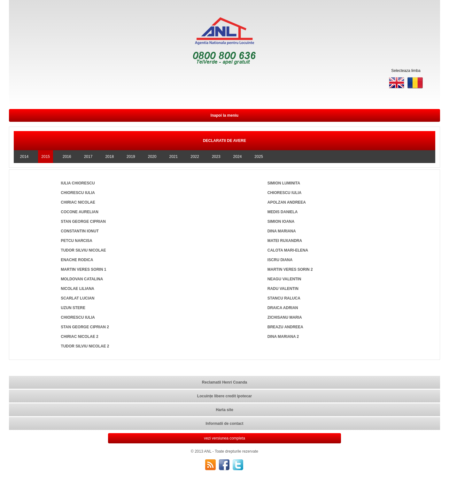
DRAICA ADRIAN (282, 308)
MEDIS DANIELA (282, 212)
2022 (194, 156)
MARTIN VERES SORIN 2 (290, 269)
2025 (258, 156)
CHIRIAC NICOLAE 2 (79, 336)
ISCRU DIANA (280, 260)
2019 (131, 156)
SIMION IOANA (281, 221)
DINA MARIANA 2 (283, 336)
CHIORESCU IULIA (78, 193)
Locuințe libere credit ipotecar (224, 396)
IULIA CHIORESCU (78, 183)
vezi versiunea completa (224, 438)
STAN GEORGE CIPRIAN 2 (85, 327)
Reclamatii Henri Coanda (224, 382)
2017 (88, 156)
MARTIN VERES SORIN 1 (83, 269)
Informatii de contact (224, 423)
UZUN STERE (73, 308)
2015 (45, 156)
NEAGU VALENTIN (284, 279)
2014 (24, 156)
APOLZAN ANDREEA (286, 202)
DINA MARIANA (281, 231)
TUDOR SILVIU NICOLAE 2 (85, 346)
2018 (109, 156)
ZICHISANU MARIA (284, 317)
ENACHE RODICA (77, 260)
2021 (173, 156)
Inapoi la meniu (224, 115)
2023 (216, 156)
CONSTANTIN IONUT (79, 231)
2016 (67, 156)
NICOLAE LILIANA (77, 288)
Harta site (224, 410)
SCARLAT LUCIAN (77, 298)
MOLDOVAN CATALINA (82, 279)
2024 (237, 156)
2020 (152, 156)
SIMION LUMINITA (283, 183)
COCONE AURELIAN (79, 212)
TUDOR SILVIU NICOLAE (83, 250)
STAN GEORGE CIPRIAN (83, 221)
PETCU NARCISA (76, 240)
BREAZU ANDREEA (285, 327)
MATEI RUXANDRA (284, 240)
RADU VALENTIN (282, 288)
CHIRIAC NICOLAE (78, 202)
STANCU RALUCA (283, 298)
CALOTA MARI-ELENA (287, 250)
